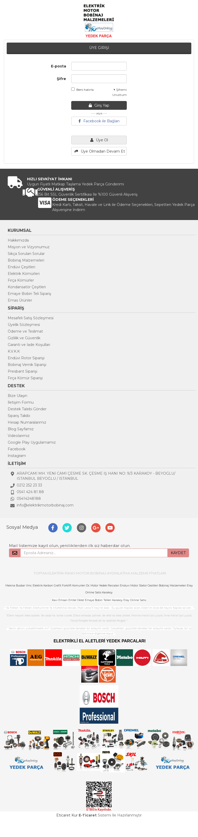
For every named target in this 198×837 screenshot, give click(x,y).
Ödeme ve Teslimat (25, 331)
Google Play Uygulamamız (32, 442)
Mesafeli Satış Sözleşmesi (30, 318)
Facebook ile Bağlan (99, 121)
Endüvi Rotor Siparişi (26, 358)
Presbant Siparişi (22, 371)
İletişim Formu (21, 402)
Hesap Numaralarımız (27, 422)
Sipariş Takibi (19, 415)
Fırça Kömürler (21, 280)
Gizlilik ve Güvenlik (24, 338)
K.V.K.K (14, 351)
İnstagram (17, 455)
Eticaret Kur (67, 815)
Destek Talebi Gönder (27, 409)
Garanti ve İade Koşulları (29, 344)
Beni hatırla (82, 89)
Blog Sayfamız (21, 429)
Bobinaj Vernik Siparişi (27, 364)
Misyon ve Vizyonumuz (29, 247)
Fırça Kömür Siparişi (25, 378)
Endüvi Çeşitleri (21, 267)
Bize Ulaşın (17, 395)
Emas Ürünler (20, 300)
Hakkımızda (18, 240)
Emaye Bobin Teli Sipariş (29, 293)
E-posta (58, 66)
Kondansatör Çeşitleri (27, 287)
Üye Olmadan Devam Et (100, 151)
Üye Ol (99, 140)
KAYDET (178, 553)
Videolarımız (19, 435)
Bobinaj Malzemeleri (26, 260)
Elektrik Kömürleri (24, 273)
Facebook (16, 449)
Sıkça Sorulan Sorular (26, 253)
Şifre (61, 78)
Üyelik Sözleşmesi (24, 324)
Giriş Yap (99, 105)
